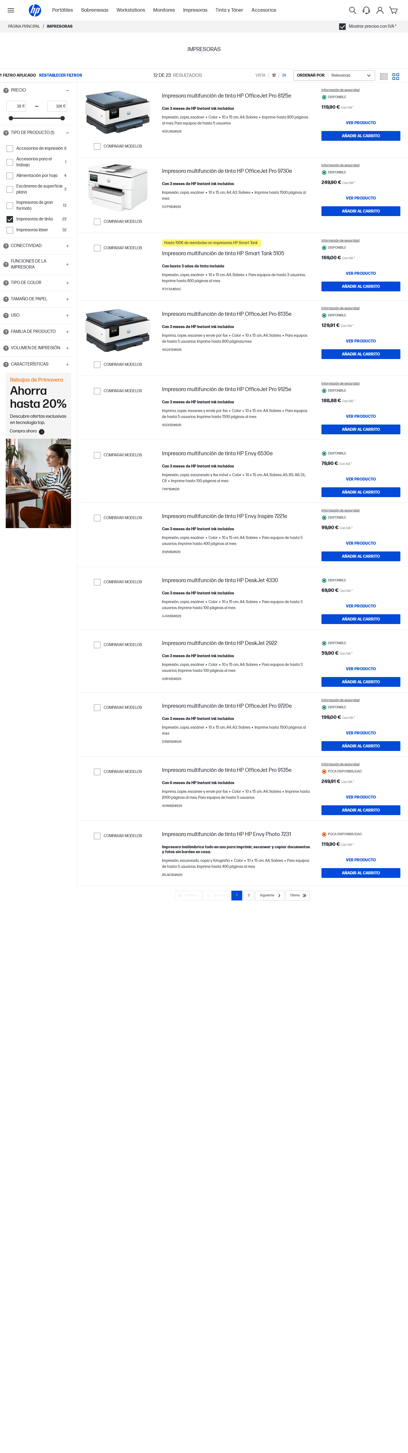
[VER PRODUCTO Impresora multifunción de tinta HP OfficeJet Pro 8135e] (360, 349)
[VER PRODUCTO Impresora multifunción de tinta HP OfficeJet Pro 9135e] (360, 876)
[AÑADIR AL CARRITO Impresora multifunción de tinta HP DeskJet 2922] (360, 737)
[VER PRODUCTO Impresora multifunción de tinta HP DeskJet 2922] (360, 724)
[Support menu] (366, 10)
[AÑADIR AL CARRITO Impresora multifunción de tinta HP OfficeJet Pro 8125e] (360, 136)
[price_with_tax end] (55, 106)
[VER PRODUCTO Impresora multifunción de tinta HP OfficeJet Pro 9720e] (360, 800)
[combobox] (334, 75)
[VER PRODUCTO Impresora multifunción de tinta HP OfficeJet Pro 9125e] (360, 424)
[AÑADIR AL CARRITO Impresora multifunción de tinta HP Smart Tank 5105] (360, 286)
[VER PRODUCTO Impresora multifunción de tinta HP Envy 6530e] (360, 498)
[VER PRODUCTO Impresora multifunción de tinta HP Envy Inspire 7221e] (360, 574)
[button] (36, 90)
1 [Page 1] (236, 995)
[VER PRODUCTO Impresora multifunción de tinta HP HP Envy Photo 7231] (360, 950)
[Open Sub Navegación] (11, 10)
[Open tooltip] (6, 90)
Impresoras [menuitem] (195, 10)
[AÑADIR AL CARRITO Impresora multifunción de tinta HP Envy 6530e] (360, 511)
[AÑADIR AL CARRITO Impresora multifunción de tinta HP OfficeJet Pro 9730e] (360, 211)
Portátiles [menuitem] (62, 10)
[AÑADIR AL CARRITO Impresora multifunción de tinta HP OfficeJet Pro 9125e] (360, 437)
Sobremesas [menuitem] (94, 10)
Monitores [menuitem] (164, 10)
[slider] (11, 118)
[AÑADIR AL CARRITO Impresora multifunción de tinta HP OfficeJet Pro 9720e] (360, 813)
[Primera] (188, 995)
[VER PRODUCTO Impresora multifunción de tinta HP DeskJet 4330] (360, 648)
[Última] (298, 995)
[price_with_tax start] (14, 106)
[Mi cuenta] (380, 10)
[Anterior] (216, 995)
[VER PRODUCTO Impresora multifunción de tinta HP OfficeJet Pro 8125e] (360, 123)
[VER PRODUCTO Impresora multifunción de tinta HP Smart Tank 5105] (360, 273)
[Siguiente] (269, 995)
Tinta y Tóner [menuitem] (229, 10)
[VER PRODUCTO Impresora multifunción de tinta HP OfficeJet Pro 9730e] (360, 198)
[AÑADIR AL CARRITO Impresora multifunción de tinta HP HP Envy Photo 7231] (360, 963)
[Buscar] (353, 10)
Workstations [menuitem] (130, 10)
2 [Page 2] (249, 995)
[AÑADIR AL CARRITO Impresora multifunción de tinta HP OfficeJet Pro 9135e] (360, 889)
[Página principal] (35, 10)
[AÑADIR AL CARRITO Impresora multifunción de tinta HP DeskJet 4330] (360, 661)
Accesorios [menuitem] (263, 10)
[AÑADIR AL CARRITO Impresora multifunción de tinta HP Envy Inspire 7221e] (360, 588)
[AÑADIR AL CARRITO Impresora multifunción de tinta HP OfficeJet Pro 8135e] (360, 362)
